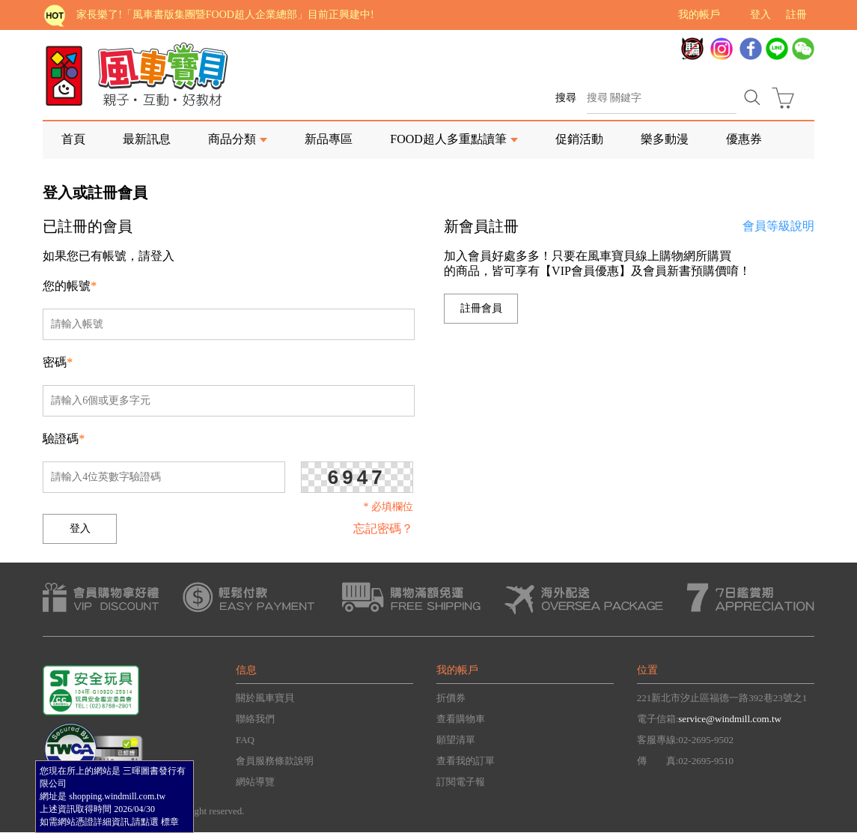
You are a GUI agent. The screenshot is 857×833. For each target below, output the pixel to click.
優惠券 (744, 139)
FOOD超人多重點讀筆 (448, 139)
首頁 (73, 139)
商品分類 (232, 139)
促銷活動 (579, 139)
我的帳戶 (699, 14)
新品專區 (329, 139)
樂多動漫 (665, 139)
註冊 (796, 14)
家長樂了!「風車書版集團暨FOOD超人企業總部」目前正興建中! (224, 14)
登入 (760, 14)
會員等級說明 (778, 225)
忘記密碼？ (383, 528)
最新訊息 (147, 139)
